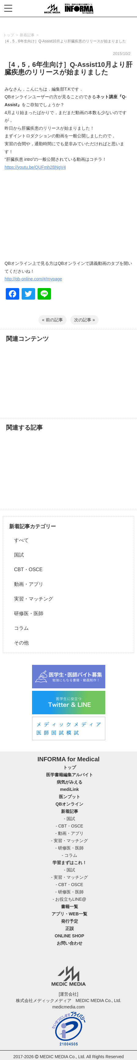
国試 (16, 554)
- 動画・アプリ (69, 833)
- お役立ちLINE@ (69, 899)
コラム (19, 628)
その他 (19, 642)
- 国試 (69, 818)
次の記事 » (84, 319)
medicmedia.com (68, 1006)
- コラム (69, 855)
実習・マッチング (31, 598)
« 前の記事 (52, 319)
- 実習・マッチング (69, 840)
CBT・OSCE (25, 569)
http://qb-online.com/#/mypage (33, 278)
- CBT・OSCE (69, 826)
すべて (19, 540)
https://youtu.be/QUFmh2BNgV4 (35, 167)
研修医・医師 (26, 613)
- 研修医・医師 (69, 847)
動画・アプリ (26, 584)
